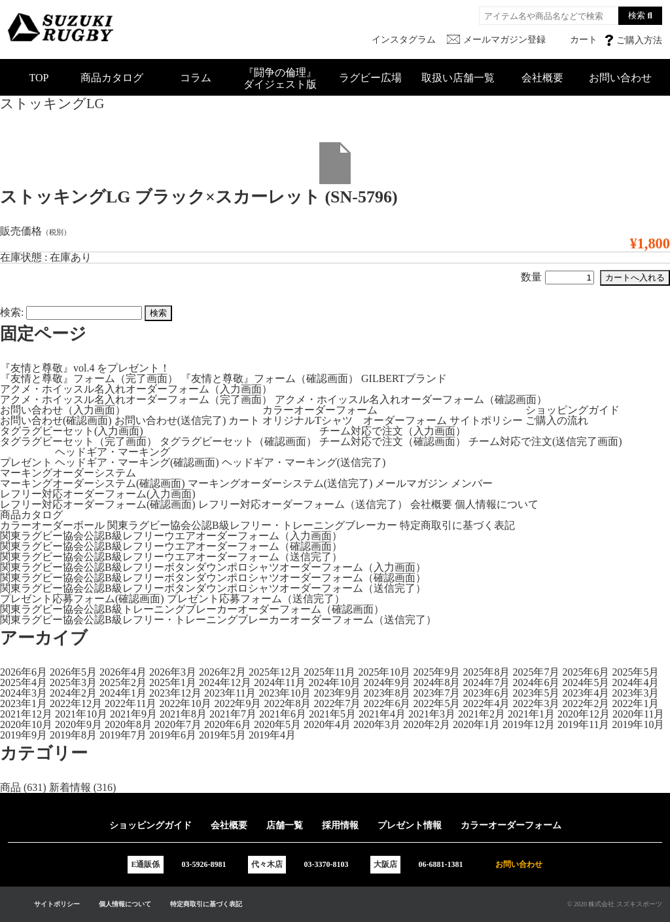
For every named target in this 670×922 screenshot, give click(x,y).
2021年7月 (232, 714)
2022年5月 (436, 703)
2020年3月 (376, 724)
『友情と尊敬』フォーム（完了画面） (89, 378)
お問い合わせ (620, 77)
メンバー (472, 483)
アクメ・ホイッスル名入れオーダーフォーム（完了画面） (136, 399)
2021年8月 (183, 714)
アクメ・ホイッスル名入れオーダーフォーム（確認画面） (411, 399)
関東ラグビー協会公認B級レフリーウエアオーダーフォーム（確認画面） (171, 546)
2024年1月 (123, 693)
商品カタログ (111, 77)
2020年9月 (78, 724)
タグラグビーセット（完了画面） (78, 441)
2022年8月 (287, 703)
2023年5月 (535, 693)
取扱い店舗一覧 (458, 77)
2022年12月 (76, 703)
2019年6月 (172, 734)
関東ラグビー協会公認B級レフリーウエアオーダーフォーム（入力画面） (171, 535)
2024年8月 (436, 682)
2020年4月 (327, 724)
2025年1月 (172, 682)
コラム (195, 77)
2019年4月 (272, 734)
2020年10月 (26, 724)
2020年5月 (277, 724)
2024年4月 (635, 682)
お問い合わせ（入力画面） (63, 409)
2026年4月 (123, 672)
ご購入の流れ (556, 420)
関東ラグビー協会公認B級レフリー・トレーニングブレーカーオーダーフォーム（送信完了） (218, 619)
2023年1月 (23, 703)
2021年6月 (282, 714)
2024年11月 (280, 682)
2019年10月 (638, 724)
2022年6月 (386, 703)
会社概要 (542, 77)
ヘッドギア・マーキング (112, 451)
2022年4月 (486, 703)
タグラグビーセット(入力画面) (71, 430)
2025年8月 (486, 672)
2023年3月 (635, 693)
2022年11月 (130, 703)
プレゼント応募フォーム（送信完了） (256, 598)
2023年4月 (585, 693)
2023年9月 (337, 693)
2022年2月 (585, 703)
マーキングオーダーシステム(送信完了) (280, 483)
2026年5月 (73, 672)
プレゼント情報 (410, 825)
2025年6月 (585, 672)
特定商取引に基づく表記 (457, 525)
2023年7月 (436, 693)
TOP (39, 77)
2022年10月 (185, 703)
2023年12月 (175, 693)
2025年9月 (436, 672)
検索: (12, 312)
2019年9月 (23, 734)
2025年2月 (123, 682)
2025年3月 (73, 682)
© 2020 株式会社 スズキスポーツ (614, 904)
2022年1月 (635, 703)
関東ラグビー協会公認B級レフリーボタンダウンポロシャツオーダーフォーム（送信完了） (213, 588)
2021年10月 (81, 714)
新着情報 (70, 787)
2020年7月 (178, 724)
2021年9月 (133, 714)
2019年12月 (528, 724)
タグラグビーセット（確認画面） (238, 441)
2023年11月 (230, 693)
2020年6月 (227, 724)
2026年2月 (222, 672)
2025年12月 (275, 672)
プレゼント (26, 462)
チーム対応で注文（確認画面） (392, 441)
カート (244, 420)
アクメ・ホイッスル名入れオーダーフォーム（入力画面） (136, 388)
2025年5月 (635, 672)
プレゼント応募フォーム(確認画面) (82, 598)
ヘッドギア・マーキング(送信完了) (304, 462)
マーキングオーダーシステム (68, 472)
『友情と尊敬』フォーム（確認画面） (270, 378)
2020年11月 (638, 714)
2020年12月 (583, 714)
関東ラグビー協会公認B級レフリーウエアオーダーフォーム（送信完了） (171, 556)
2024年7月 (486, 682)
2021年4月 (382, 714)
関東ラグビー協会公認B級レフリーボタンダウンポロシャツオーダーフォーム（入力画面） (213, 567)
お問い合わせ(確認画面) (56, 420)
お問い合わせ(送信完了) (170, 420)
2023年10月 (284, 693)
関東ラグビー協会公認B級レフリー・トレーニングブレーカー (252, 525)
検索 (636, 15)
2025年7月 (535, 672)
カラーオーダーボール (52, 525)
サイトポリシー (486, 420)
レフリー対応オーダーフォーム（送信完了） (303, 504)
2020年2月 (426, 724)
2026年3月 (172, 672)
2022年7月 (337, 703)
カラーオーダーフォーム (320, 409)
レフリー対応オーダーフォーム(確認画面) (98, 504)
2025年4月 (23, 682)
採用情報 (340, 825)
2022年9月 (237, 703)
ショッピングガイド (572, 409)
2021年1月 (531, 714)
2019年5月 (222, 734)
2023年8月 (386, 693)
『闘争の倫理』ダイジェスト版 (280, 78)
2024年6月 (535, 682)
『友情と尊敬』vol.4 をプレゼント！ (85, 368)
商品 (10, 787)
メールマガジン (411, 483)
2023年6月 (486, 693)
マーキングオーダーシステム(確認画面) (92, 483)
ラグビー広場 (370, 77)
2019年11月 (583, 724)
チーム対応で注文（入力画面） (392, 430)
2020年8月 (128, 724)
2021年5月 (332, 714)
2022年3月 (535, 703)
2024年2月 (73, 693)
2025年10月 (384, 672)
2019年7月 (123, 734)
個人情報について (496, 504)
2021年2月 (481, 714)
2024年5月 (585, 682)
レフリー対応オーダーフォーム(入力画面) (98, 493)
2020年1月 (476, 724)
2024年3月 (23, 693)
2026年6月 (23, 672)
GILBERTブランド (404, 378)
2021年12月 (26, 714)
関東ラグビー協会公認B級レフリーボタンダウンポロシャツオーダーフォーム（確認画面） (213, 577)
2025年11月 (329, 672)
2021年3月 (431, 714)
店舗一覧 (284, 825)
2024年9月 (386, 682)
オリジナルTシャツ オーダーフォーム (354, 420)
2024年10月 (334, 682)
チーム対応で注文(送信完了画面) (545, 441)
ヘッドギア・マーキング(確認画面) (137, 462)
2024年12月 (225, 682)
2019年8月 (73, 734)
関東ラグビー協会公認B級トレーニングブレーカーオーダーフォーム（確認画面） (192, 609)
